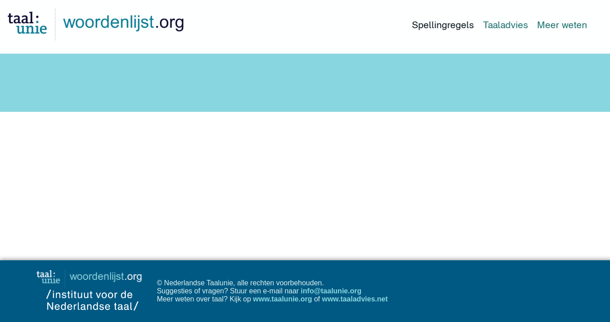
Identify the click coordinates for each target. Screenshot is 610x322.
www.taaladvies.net (355, 299)
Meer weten (562, 24)
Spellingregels (443, 24)
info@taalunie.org (331, 291)
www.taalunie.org (282, 299)
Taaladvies (505, 24)
